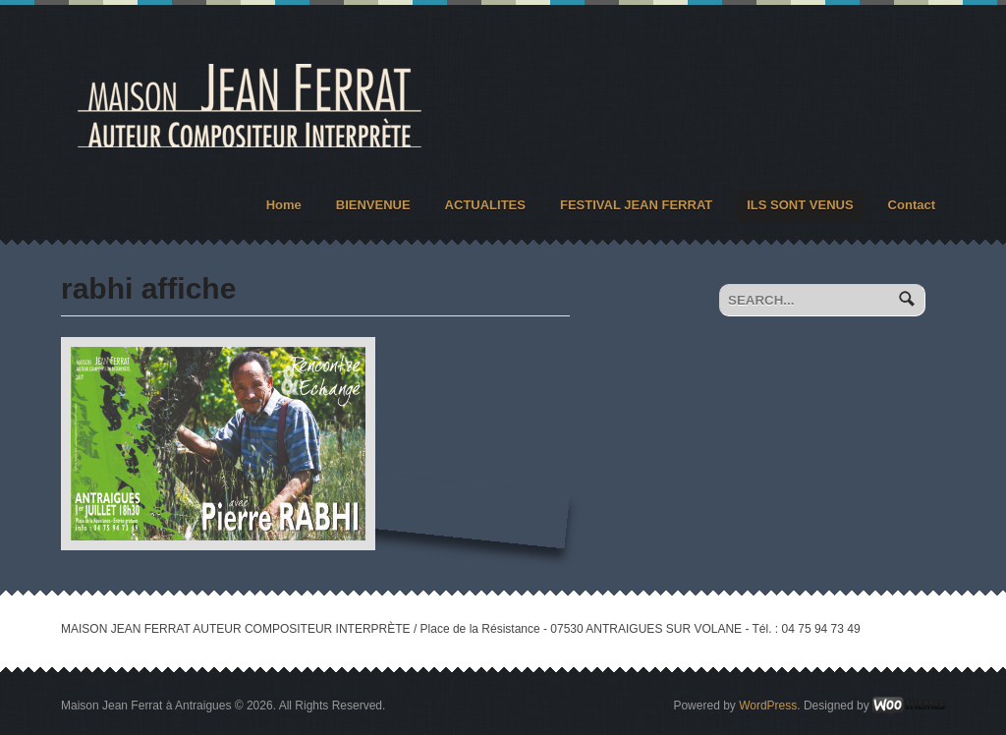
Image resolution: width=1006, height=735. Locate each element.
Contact (911, 205)
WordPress (768, 705)
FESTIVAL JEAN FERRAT (636, 205)
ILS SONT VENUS (800, 205)
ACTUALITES (485, 205)
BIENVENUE (373, 205)
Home (284, 205)
